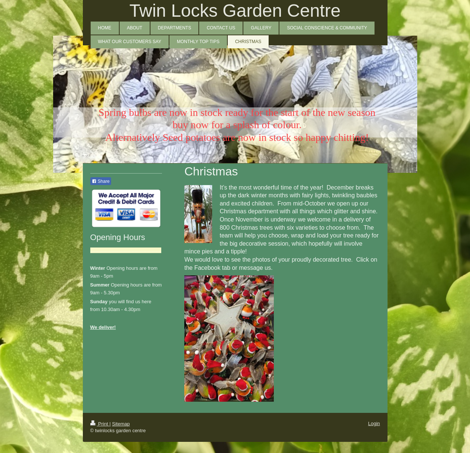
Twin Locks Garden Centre (234, 10)
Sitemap (121, 424)
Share (101, 181)
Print (100, 424)
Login (374, 423)
